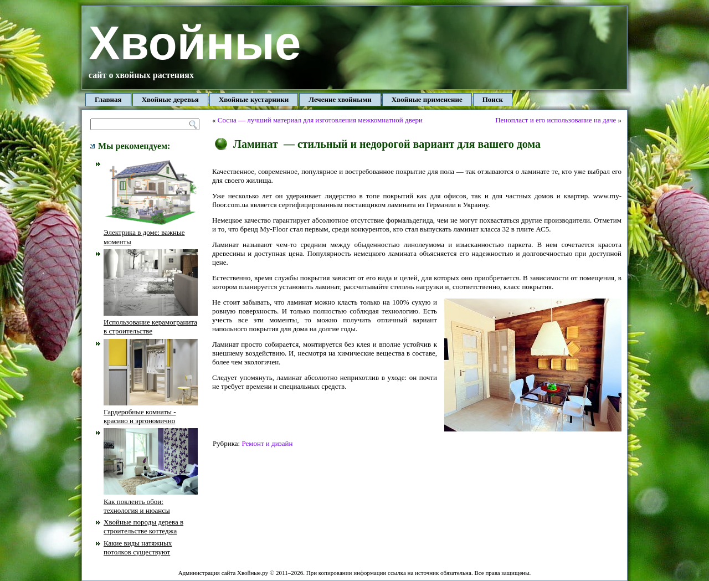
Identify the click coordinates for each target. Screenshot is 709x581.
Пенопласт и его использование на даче (555, 120)
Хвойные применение (427, 99)
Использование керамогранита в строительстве (151, 322)
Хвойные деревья (170, 99)
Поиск (492, 99)
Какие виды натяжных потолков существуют (138, 547)
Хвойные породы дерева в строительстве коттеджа (143, 526)
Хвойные (195, 43)
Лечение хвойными (340, 99)
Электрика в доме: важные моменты (151, 232)
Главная (108, 99)
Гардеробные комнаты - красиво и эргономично (151, 412)
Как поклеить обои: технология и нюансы (151, 501)
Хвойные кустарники (254, 99)
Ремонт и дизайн (267, 443)
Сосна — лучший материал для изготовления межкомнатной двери (320, 120)
